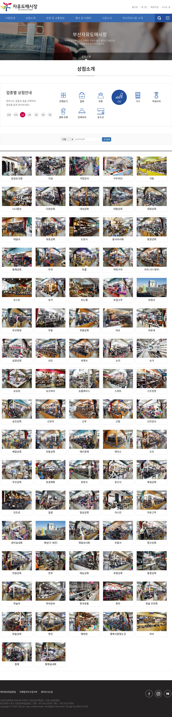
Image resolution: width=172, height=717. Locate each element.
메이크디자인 (82, 706)
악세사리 (156, 97)
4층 (43, 114)
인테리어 (82, 113)
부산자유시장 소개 (133, 18)
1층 (22, 114)
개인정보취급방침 (8, 691)
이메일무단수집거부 (28, 691)
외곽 (16, 114)
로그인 (144, 7)
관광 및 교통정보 (55, 18)
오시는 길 (166, 7)
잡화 (82, 97)
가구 (137, 97)
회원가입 (154, 7)
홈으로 (135, 7)
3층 (36, 114)
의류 (100, 97)
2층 (29, 114)
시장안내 (10, 18)
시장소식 (107, 18)
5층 (50, 114)
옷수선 (100, 113)
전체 (9, 114)
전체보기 (63, 97)
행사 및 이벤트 (83, 18)
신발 (119, 97)
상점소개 (30, 18)
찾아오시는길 (47, 691)
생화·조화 (63, 113)
